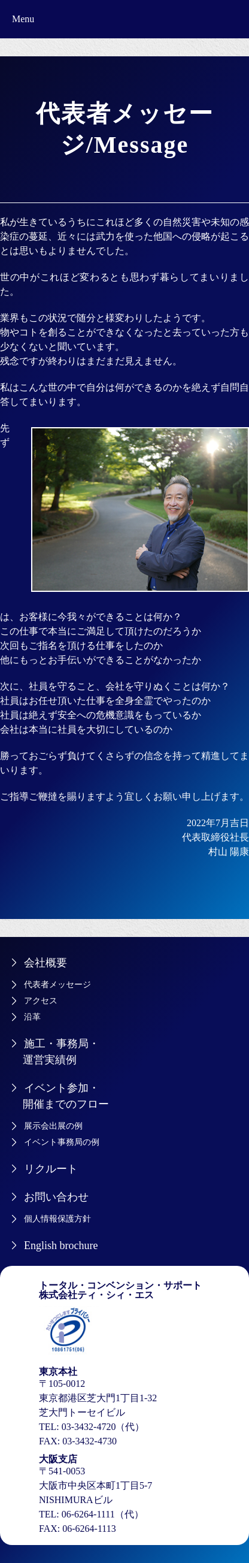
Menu (23, 19)
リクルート (51, 1169)
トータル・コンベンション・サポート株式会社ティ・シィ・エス (120, 1290)
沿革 (32, 1016)
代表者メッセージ (57, 984)
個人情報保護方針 (57, 1218)
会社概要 (45, 963)
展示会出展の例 (53, 1125)
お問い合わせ (56, 1197)
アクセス (40, 1000)
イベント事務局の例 (61, 1142)
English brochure (61, 1245)
